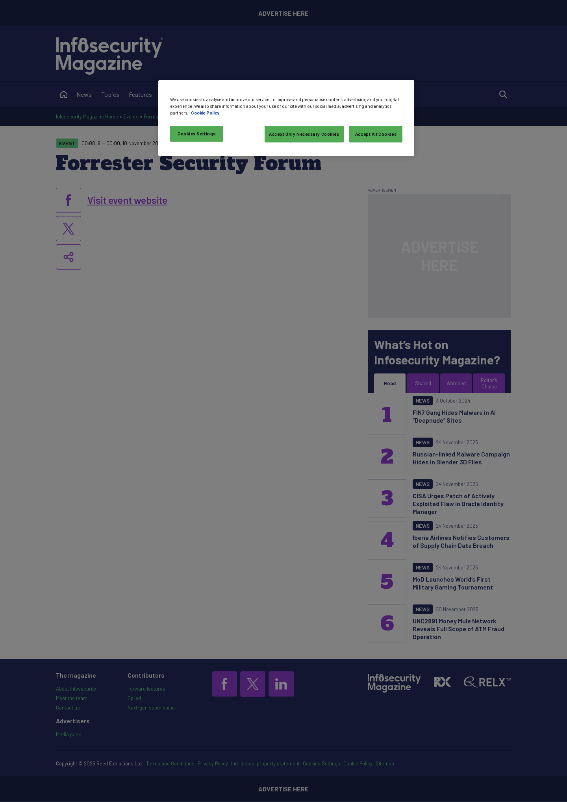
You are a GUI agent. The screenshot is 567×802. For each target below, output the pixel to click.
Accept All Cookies (376, 134)
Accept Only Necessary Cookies (304, 134)
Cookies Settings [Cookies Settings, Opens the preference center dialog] (197, 133)
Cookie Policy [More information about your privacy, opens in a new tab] (205, 112)
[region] (286, 118)
